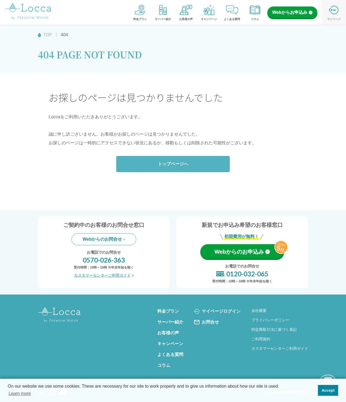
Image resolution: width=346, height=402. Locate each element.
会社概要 (259, 310)
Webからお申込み (292, 12)
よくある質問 (232, 12)
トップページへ (173, 164)
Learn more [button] (20, 393)
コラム (255, 12)
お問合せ (206, 322)
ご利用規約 (260, 339)
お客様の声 (186, 12)
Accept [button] (328, 390)
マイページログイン (217, 311)
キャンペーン (209, 12)
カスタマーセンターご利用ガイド (104, 275)
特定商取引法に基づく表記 (274, 329)
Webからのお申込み (242, 252)
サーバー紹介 (163, 12)
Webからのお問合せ (104, 239)
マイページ (334, 12)
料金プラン (140, 12)
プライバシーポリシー (270, 320)
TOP (47, 34)
